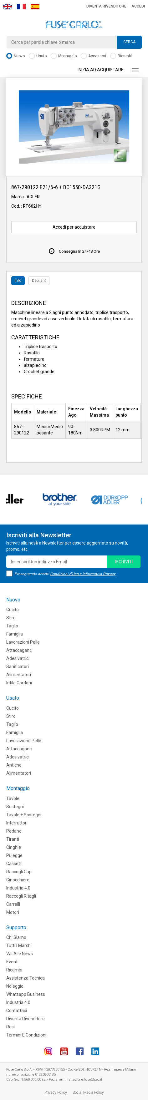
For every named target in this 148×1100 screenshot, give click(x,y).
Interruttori (17, 822)
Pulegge (14, 855)
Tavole (12, 798)
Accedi (138, 6)
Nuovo (15, 56)
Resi (10, 1026)
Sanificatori (17, 666)
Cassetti (14, 863)
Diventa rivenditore (106, 6)
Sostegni (15, 806)
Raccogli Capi (19, 871)
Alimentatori (18, 674)
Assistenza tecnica (25, 978)
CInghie (13, 847)
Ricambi (121, 56)
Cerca (129, 42)
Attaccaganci (19, 650)
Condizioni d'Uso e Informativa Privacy (82, 574)
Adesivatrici (17, 658)
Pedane (14, 831)
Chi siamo (16, 937)
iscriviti (124, 561)
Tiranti (12, 839)
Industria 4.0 (18, 887)
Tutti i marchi (19, 945)
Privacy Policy (55, 1092)
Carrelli (13, 904)
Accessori (93, 56)
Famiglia (14, 633)
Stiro (11, 617)
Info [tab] (18, 280)
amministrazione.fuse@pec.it (79, 1079)
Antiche (14, 765)
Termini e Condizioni (26, 1034)
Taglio (12, 625)
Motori (12, 912)
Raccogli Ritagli (21, 896)
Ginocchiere (17, 879)
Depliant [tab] (39, 280)
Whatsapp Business (25, 994)
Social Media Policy (88, 1092)
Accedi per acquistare (74, 227)
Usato (38, 56)
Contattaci (16, 1010)
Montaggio (64, 56)
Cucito (12, 609)
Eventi (12, 961)
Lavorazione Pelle (23, 740)
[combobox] (74, 42)
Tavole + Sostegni (23, 814)
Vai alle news (19, 953)
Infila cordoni (19, 682)
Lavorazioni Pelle (23, 642)
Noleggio (14, 986)
